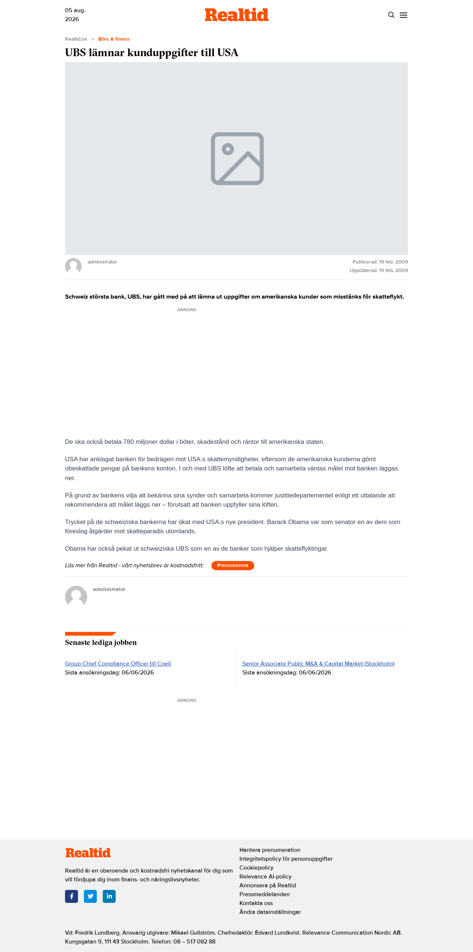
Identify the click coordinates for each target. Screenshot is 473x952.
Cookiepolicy (256, 867)
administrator (109, 589)
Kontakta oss (256, 903)
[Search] (391, 15)
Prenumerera (232, 565)
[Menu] (403, 15)
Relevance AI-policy (265, 876)
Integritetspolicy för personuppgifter (286, 859)
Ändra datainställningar (270, 912)
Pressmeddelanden (264, 894)
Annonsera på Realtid (267, 885)
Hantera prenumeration (269, 850)
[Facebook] (71, 896)
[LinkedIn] (109, 896)
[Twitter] (90, 896)
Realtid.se (76, 39)
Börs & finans (114, 39)
